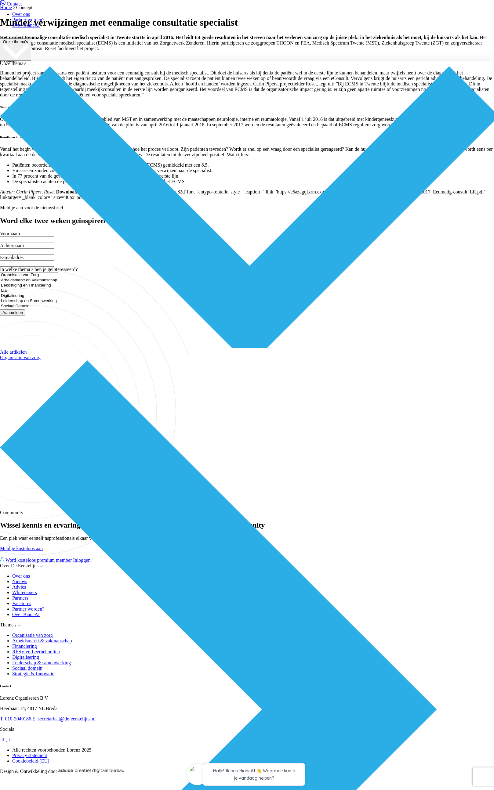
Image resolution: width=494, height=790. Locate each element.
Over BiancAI (26, 25)
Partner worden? (28, 19)
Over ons (21, 14)
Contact (11, 3)
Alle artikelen (13, 352)
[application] (247, 775)
